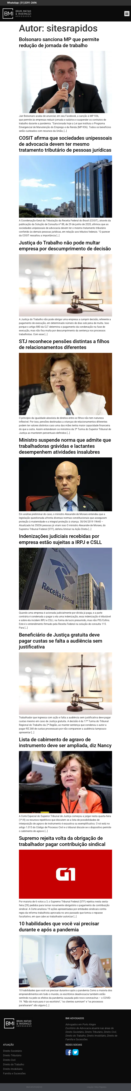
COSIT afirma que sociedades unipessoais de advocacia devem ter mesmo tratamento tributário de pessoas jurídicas (65, 144)
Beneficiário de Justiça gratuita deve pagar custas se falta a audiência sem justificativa (60, 641)
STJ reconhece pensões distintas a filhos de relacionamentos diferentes (64, 344)
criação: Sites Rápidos (96, 1087)
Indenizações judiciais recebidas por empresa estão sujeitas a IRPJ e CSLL (60, 539)
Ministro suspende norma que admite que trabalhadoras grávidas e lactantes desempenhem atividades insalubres (65, 446)
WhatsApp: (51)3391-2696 (22, 2)
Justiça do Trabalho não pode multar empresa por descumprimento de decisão (65, 246)
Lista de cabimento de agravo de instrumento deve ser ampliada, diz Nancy (65, 742)
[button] (126, 13)
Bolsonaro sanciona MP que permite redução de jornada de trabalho (59, 42)
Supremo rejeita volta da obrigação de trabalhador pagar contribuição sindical (62, 841)
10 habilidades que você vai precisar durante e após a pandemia (59, 926)
